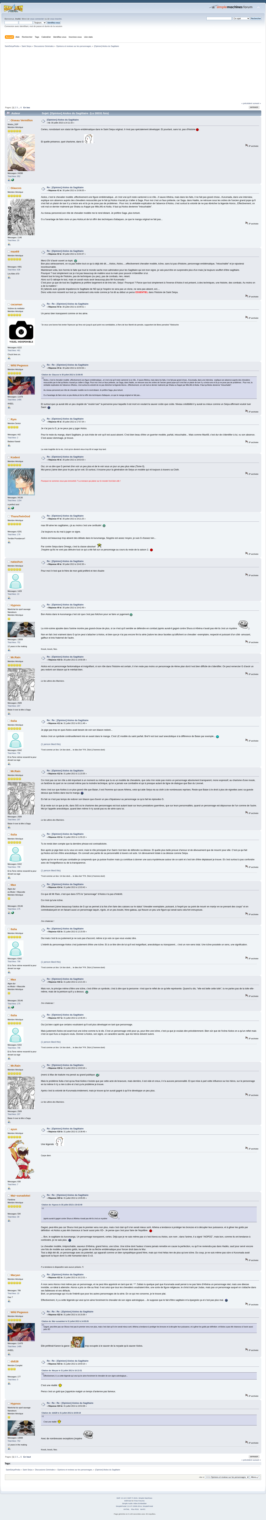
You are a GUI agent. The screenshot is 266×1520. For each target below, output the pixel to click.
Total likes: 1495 (14, 400)
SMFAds (127, 1501)
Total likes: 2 (13, 438)
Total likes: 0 (13, 1379)
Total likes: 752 (14, 642)
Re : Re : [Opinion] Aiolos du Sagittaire (68, 304)
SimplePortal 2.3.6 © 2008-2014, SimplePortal (134, 1506)
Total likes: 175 (14, 909)
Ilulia (14, 720)
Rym (14, 419)
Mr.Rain (16, 657)
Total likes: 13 (13, 594)
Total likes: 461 (14, 350)
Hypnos (16, 605)
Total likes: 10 (13, 1293)
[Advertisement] (112, 75)
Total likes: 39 (13, 1217)
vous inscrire (56, 19)
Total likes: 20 (13, 240)
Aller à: (201, 1477)
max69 (15, 251)
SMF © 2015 (132, 1498)
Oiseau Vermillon (22, 120)
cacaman (16, 304)
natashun (17, 561)
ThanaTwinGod (20, 516)
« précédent (246, 103)
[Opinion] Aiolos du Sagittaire (63, 120)
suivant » (257, 103)
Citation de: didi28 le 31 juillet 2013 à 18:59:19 (61, 1413)
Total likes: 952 (14, 176)
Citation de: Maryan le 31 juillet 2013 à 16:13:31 (62, 1371)
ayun (14, 1129)
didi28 (15, 1361)
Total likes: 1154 (14, 500)
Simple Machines (145, 1498)
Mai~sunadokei (20, 1195)
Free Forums (139, 1501)
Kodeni (15, 457)
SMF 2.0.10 (121, 1498)
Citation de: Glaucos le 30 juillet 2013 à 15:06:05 (62, 375)
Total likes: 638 (14, 270)
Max (13, 884)
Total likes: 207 (14, 706)
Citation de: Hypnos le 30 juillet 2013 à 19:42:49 (62, 1205)
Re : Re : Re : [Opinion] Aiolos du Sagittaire (70, 1311)
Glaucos (16, 188)
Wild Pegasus (19, 365)
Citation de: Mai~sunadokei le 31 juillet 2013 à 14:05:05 (65, 1321)
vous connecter (37, 19)
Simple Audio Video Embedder (134, 1503)
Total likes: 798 (14, 753)
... (19, 107)
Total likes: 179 (14, 534)
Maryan (15, 1275)
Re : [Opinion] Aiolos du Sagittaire (65, 187)
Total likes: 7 (13, 1184)
